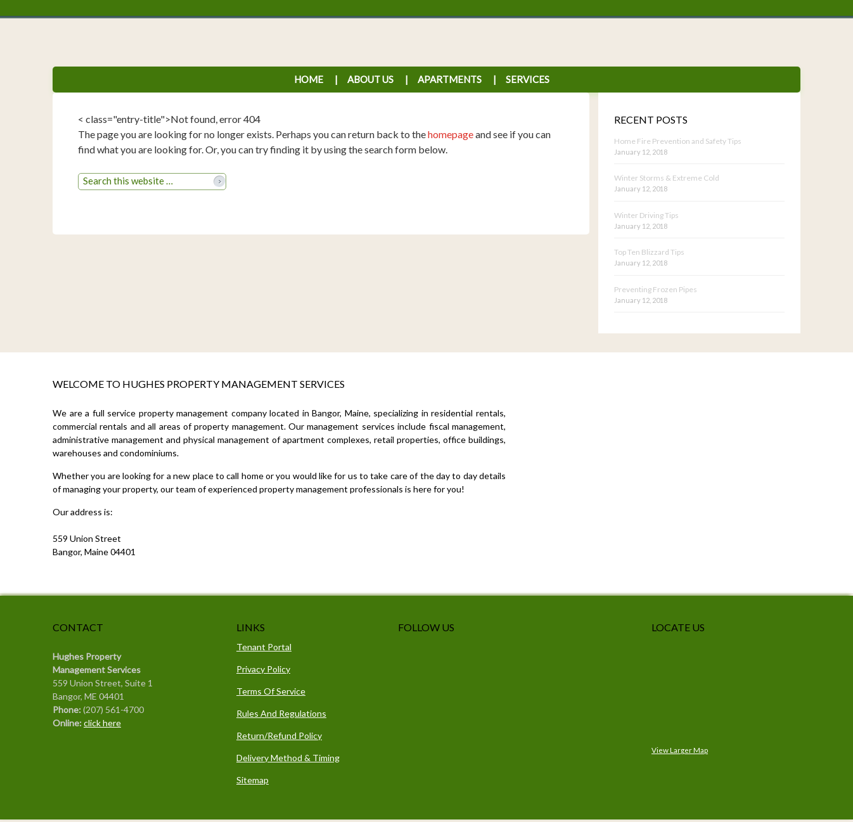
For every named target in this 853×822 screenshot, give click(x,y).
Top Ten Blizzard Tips (649, 252)
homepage (450, 134)
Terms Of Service (270, 691)
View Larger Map (679, 749)
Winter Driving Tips (646, 215)
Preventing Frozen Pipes (655, 289)
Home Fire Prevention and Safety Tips (677, 141)
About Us (370, 79)
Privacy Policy (263, 669)
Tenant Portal (264, 646)
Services (521, 79)
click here (102, 722)
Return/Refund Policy (279, 735)
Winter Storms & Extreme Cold (666, 178)
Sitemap (252, 779)
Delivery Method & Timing (288, 757)
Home (308, 79)
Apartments (450, 79)
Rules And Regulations (281, 713)
